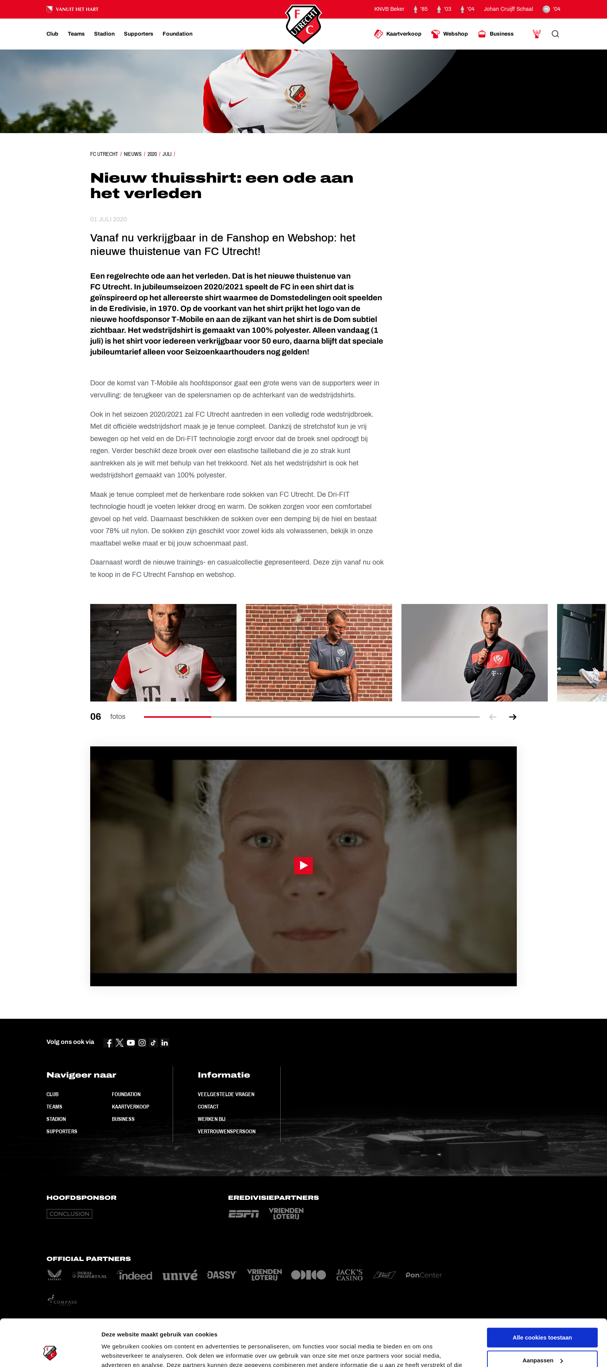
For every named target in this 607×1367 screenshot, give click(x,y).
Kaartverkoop (130, 1106)
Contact (208, 1106)
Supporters (61, 1131)
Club (52, 1094)
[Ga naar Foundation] (177, 34)
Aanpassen (543, 1316)
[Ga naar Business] (495, 34)
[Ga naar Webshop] (449, 34)
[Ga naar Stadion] (104, 34)
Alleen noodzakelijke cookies (542, 1339)
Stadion (56, 1118)
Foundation (126, 1094)
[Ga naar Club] (52, 34)
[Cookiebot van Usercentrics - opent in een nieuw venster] (50, 1352)
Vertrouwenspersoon (226, 1131)
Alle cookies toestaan (542, 1293)
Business (123, 1118)
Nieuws (133, 154)
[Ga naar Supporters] (138, 34)
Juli (167, 154)
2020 (152, 154)
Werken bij (211, 1118)
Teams (54, 1106)
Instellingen (117, 1351)
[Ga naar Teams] (76, 34)
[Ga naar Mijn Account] (537, 34)
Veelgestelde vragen (226, 1094)
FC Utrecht (104, 154)
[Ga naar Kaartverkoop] (398, 34)
